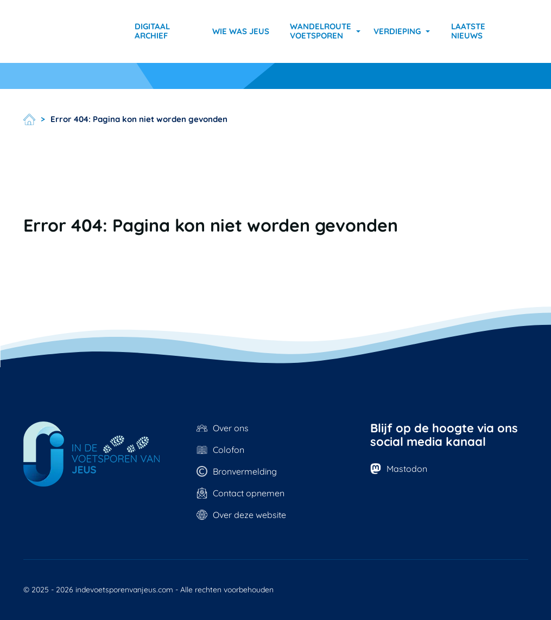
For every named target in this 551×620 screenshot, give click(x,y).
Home (29, 119)
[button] (325, 31)
